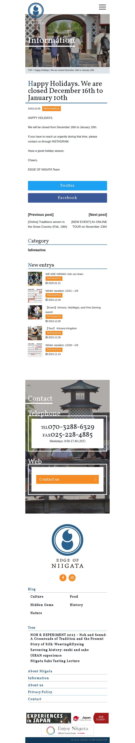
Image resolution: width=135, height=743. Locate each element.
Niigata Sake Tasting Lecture (55, 661)
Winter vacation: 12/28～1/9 (62, 345)
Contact (34, 699)
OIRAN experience (46, 656)
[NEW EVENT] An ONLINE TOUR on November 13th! (89, 224)
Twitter (67, 186)
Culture (37, 597)
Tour (32, 628)
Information (51, 109)
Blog (32, 589)
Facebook (67, 198)
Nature (36, 613)
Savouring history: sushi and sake (59, 650)
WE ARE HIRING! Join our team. (65, 273)
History (76, 605)
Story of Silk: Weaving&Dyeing (57, 644)
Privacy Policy (40, 692)
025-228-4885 (68, 435)
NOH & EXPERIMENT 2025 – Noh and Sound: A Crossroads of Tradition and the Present (68, 637)
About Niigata (40, 671)
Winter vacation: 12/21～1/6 (62, 290)
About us (35, 685)
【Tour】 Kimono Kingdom (61, 328)
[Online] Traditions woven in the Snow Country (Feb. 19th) (47, 224)
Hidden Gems (42, 605)
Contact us (49, 480)
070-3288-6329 (67, 427)
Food (74, 597)
